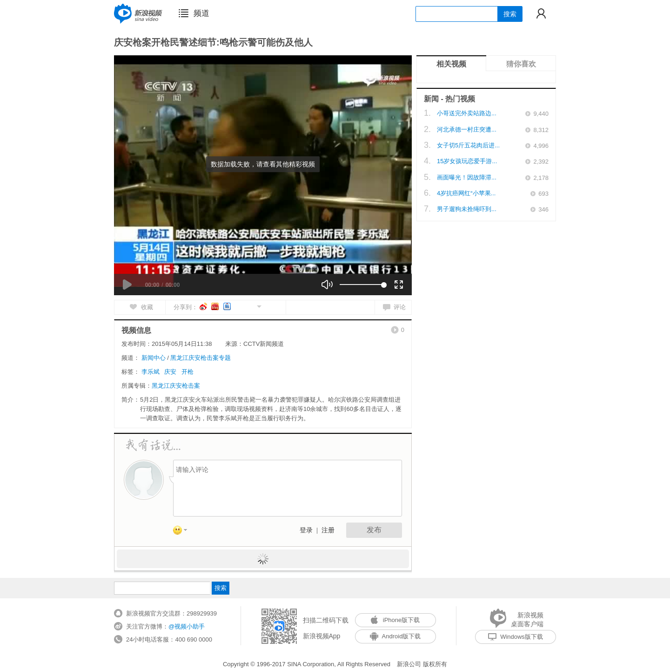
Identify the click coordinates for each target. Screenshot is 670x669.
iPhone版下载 (395, 620)
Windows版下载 (515, 636)
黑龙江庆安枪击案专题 (200, 357)
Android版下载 (395, 636)
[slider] (362, 284)
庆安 (170, 371)
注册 (328, 530)
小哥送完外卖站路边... (466, 113)
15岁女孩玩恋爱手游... (467, 161)
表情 (183, 532)
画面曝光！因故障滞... (466, 177)
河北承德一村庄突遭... (466, 129)
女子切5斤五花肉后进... (468, 145)
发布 (374, 530)
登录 (306, 530)
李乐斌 (150, 371)
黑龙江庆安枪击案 (176, 385)
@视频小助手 (186, 626)
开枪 (187, 371)
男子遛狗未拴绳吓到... (466, 208)
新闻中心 (153, 357)
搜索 (509, 14)
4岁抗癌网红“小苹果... (466, 193)
